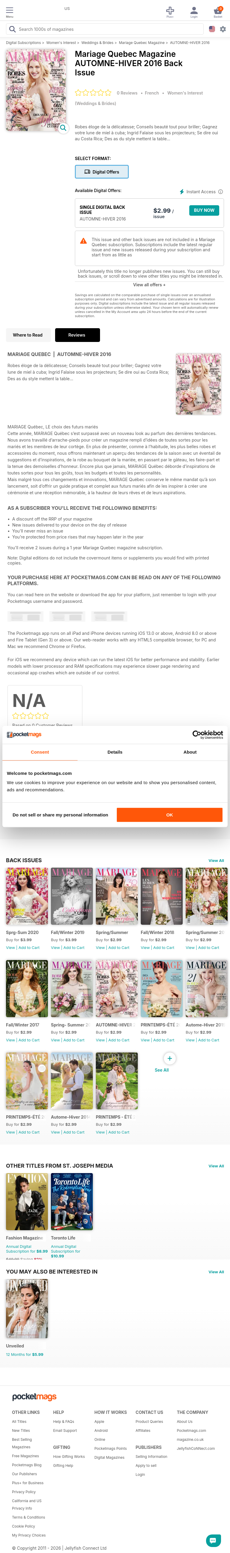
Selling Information (151, 1456)
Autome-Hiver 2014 (71, 1117)
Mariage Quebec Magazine (142, 42)
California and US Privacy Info (27, 1505)
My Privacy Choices (29, 1535)
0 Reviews (127, 92)
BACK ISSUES (24, 860)
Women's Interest (61, 42)
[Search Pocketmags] (12, 30)
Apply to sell (146, 1465)
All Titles (19, 1421)
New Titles (21, 1430)
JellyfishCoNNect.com (195, 1448)
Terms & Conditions (28, 1517)
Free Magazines (25, 1456)
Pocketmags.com (191, 1430)
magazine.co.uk (190, 1439)
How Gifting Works (69, 1456)
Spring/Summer (112, 932)
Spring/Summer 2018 (206, 932)
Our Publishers (24, 1474)
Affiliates (143, 1430)
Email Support (65, 1430)
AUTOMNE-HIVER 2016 (190, 42)
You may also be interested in (52, 1271)
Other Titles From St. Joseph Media (59, 1166)
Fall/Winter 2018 (157, 932)
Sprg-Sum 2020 (22, 932)
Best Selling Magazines (22, 1443)
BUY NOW (204, 210)
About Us (184, 1421)
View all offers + (149, 284)
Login (140, 1474)
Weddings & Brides (97, 42)
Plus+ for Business (27, 1483)
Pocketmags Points (110, 1448)
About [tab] (190, 752)
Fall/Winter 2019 (67, 932)
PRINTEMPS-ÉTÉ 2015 (26, 1117)
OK (169, 814)
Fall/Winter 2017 (22, 1024)
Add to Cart (29, 947)
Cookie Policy (23, 1526)
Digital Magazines (109, 1457)
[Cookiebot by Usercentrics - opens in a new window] (197, 734)
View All (216, 860)
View (10, 947)
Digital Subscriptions (23, 42)
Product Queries (149, 1421)
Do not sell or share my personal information (60, 814)
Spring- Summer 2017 (71, 1024)
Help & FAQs (63, 1421)
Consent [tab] (40, 752)
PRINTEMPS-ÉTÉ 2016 (161, 1024)
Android (101, 1430)
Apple (99, 1421)
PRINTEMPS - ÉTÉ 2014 (116, 1117)
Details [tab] (115, 752)
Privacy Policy (24, 1492)
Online (99, 1439)
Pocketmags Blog (27, 1465)
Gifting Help (63, 1465)
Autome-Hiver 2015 (206, 1024)
